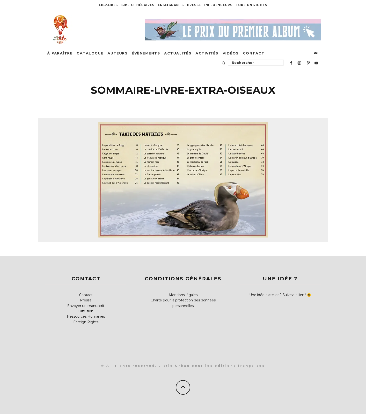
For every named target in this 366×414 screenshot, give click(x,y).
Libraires (108, 5)
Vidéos (231, 53)
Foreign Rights (251, 5)
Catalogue (90, 53)
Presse (194, 5)
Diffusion (85, 311)
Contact (254, 53)
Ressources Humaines (86, 316)
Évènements (146, 53)
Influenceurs (218, 5)
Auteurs (118, 53)
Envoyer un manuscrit (85, 306)
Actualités (177, 53)
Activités (207, 53)
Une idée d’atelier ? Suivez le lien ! (277, 295)
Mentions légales (183, 295)
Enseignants (171, 5)
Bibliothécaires (137, 5)
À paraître (60, 53)
